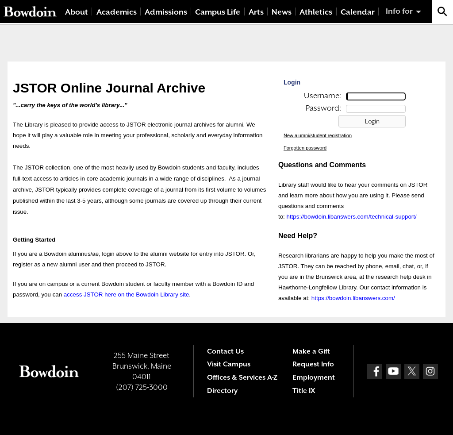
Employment (313, 377)
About (76, 12)
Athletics (315, 12)
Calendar (358, 12)
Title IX (303, 391)
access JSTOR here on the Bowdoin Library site (126, 294)
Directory (222, 391)
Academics (116, 12)
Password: (323, 108)
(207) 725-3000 (142, 387)
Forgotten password (305, 147)
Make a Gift (311, 351)
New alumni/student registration (318, 135)
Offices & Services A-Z (242, 377)
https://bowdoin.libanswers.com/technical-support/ (352, 216)
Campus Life (217, 12)
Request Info (313, 364)
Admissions (166, 12)
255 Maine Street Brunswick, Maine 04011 (141, 366)
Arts (256, 12)
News (282, 12)
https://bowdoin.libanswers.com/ (353, 298)
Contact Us (225, 351)
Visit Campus (228, 364)
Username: (322, 95)
